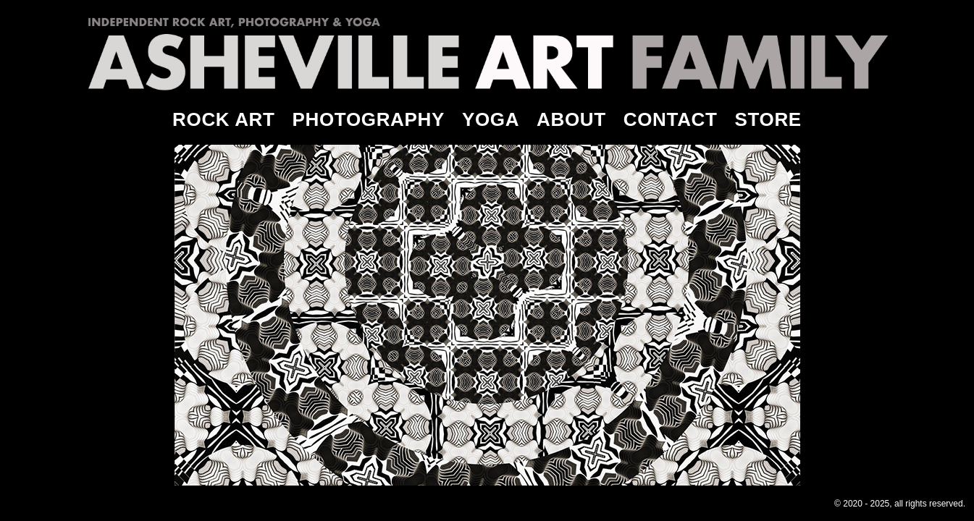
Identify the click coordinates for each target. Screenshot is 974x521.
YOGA (490, 119)
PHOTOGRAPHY (369, 119)
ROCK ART (223, 119)
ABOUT (571, 119)
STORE (768, 119)
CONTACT (671, 119)
